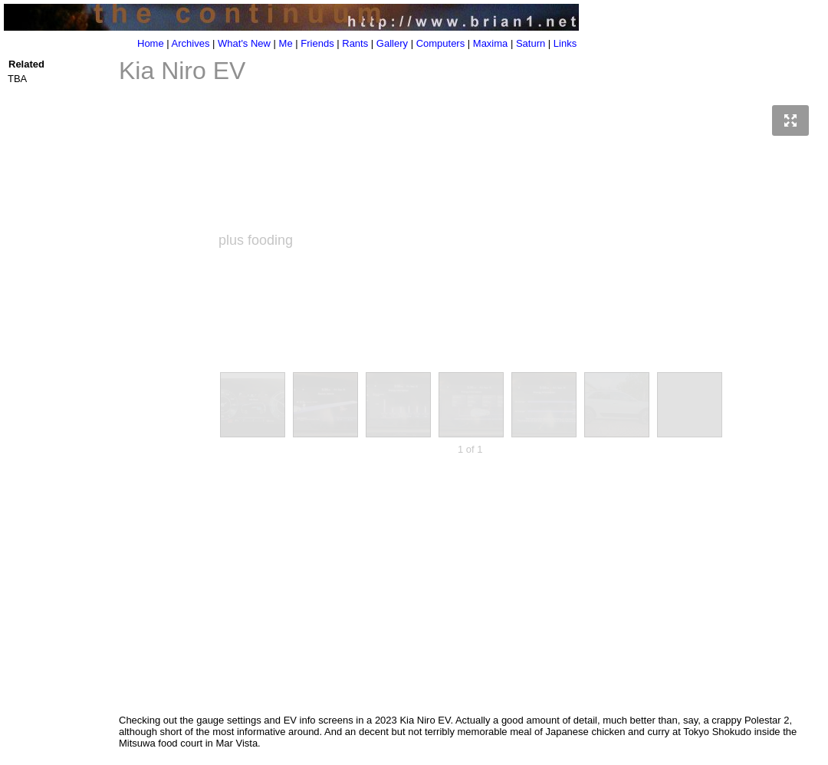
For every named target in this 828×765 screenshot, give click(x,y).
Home (150, 43)
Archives (191, 43)
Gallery (392, 43)
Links (565, 43)
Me (286, 43)
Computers (440, 43)
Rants (355, 43)
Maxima (490, 43)
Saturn (530, 43)
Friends (317, 43)
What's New (244, 43)
